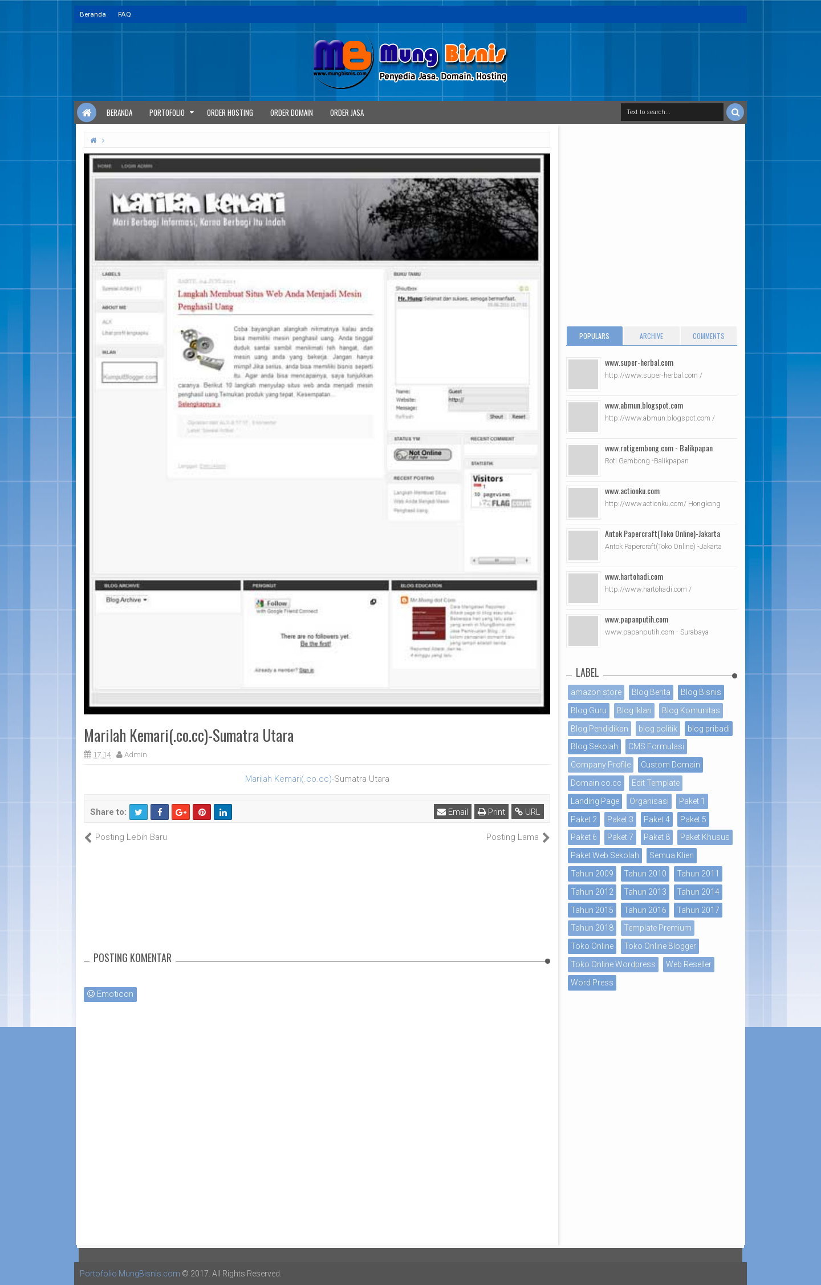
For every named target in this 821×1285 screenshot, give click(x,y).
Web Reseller (689, 964)
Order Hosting (230, 112)
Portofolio (167, 112)
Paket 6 (584, 837)
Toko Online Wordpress (613, 964)
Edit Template (656, 782)
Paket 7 (620, 837)
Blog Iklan (634, 710)
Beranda (93, 14)
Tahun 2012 (592, 891)
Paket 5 (693, 819)
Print (491, 812)
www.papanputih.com (636, 619)
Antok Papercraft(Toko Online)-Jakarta (662, 533)
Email (452, 812)
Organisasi (649, 801)
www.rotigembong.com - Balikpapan (659, 448)
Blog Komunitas (691, 710)
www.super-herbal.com (639, 362)
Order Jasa (347, 112)
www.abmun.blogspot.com (644, 405)
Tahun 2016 (645, 910)
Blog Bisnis (701, 692)
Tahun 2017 (698, 910)
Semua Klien (671, 855)
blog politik (658, 728)
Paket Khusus (705, 837)
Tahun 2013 (645, 891)
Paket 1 (692, 801)
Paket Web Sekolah (605, 855)
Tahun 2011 (698, 873)
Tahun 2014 (698, 891)
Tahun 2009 (592, 873)
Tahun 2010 (645, 873)
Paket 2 (584, 819)
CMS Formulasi (656, 746)
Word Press (592, 982)
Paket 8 (657, 837)
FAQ (124, 14)
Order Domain (291, 112)
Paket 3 (620, 819)
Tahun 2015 (592, 910)
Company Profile (601, 764)
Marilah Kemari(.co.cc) (288, 779)
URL (527, 812)
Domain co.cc (596, 782)
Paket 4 (657, 819)
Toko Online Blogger (660, 946)
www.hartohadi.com (634, 576)
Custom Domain (670, 764)
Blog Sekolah (594, 746)
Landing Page (595, 801)
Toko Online (592, 946)
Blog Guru (589, 710)
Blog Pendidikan (599, 728)
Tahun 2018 (592, 927)
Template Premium (658, 927)
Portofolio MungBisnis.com (130, 1273)
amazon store (596, 692)
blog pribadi (709, 728)
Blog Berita (651, 692)
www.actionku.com (632, 490)
